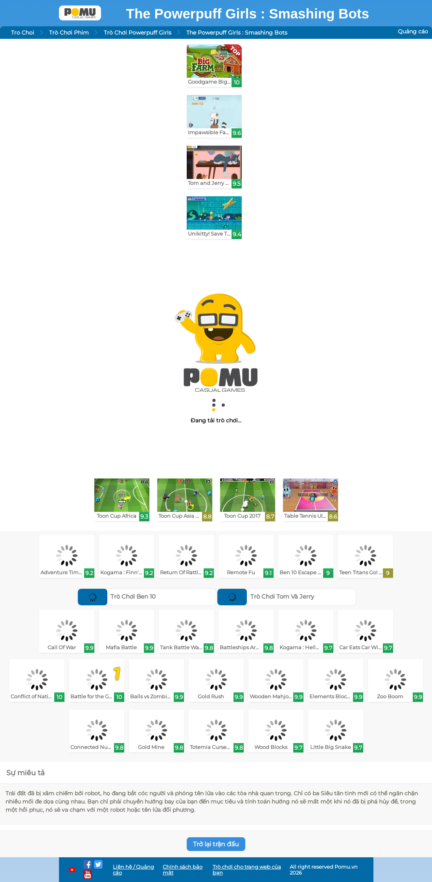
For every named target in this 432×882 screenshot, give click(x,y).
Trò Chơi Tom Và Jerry (265, 596)
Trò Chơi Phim (69, 32)
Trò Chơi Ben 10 (117, 596)
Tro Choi (22, 32)
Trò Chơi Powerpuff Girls (137, 32)
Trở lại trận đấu (216, 844)
